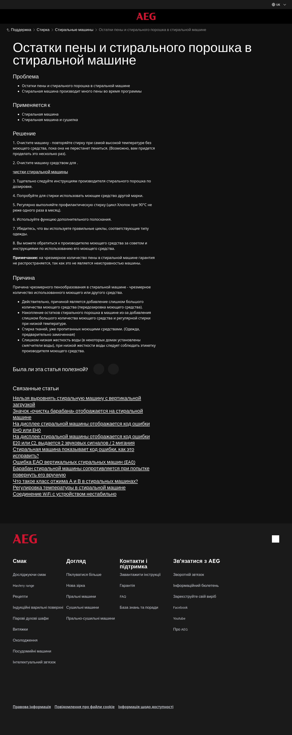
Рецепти (20, 596)
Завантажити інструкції (140, 574)
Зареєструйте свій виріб (194, 596)
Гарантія (127, 585)
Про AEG (180, 629)
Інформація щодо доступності (145, 706)
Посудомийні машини (32, 651)
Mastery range (23, 585)
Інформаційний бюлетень (196, 585)
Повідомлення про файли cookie (85, 706)
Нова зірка (75, 585)
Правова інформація (32, 706)
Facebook (180, 607)
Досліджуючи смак (29, 574)
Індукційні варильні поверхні (38, 607)
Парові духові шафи (31, 618)
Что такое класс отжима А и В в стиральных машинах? (75, 481)
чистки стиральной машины (40, 171)
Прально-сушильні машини (90, 618)
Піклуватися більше (83, 574)
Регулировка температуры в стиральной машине (69, 487)
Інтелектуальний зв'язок (34, 662)
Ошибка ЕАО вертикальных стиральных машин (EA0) (74, 462)
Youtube (179, 618)
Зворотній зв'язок (188, 574)
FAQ (123, 596)
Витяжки (20, 629)
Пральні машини (81, 596)
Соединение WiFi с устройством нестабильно (65, 494)
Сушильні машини (82, 607)
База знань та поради (139, 607)
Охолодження (25, 640)
